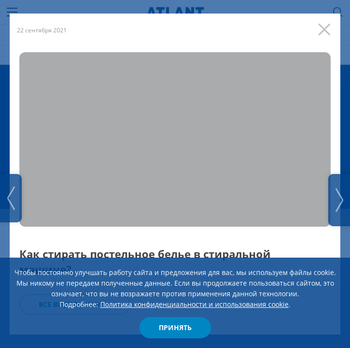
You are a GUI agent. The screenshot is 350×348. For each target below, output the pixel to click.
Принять (175, 327)
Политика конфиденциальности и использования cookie (194, 304)
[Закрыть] (326, 27)
